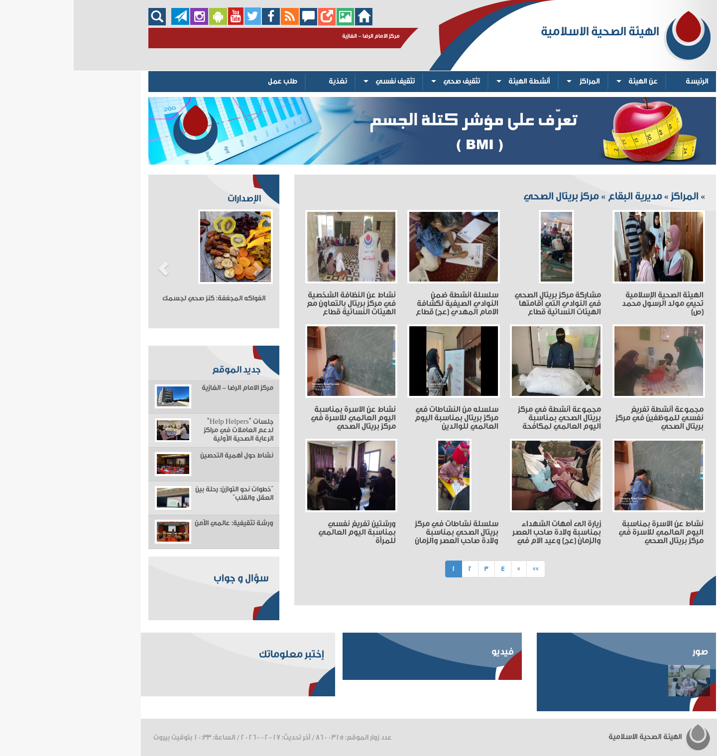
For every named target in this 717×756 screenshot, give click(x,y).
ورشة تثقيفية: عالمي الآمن (160, 523)
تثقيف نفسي (321, 81)
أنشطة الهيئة (456, 81)
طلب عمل (209, 81)
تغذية (264, 81)
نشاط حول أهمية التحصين (163, 456)
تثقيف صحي (387, 81)
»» (462, 568)
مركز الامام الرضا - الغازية (164, 388)
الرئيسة (623, 81)
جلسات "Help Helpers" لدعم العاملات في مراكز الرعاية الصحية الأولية (165, 430)
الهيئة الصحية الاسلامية (586, 737)
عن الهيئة (569, 81)
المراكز (516, 81)
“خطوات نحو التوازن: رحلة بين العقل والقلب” (160, 493)
